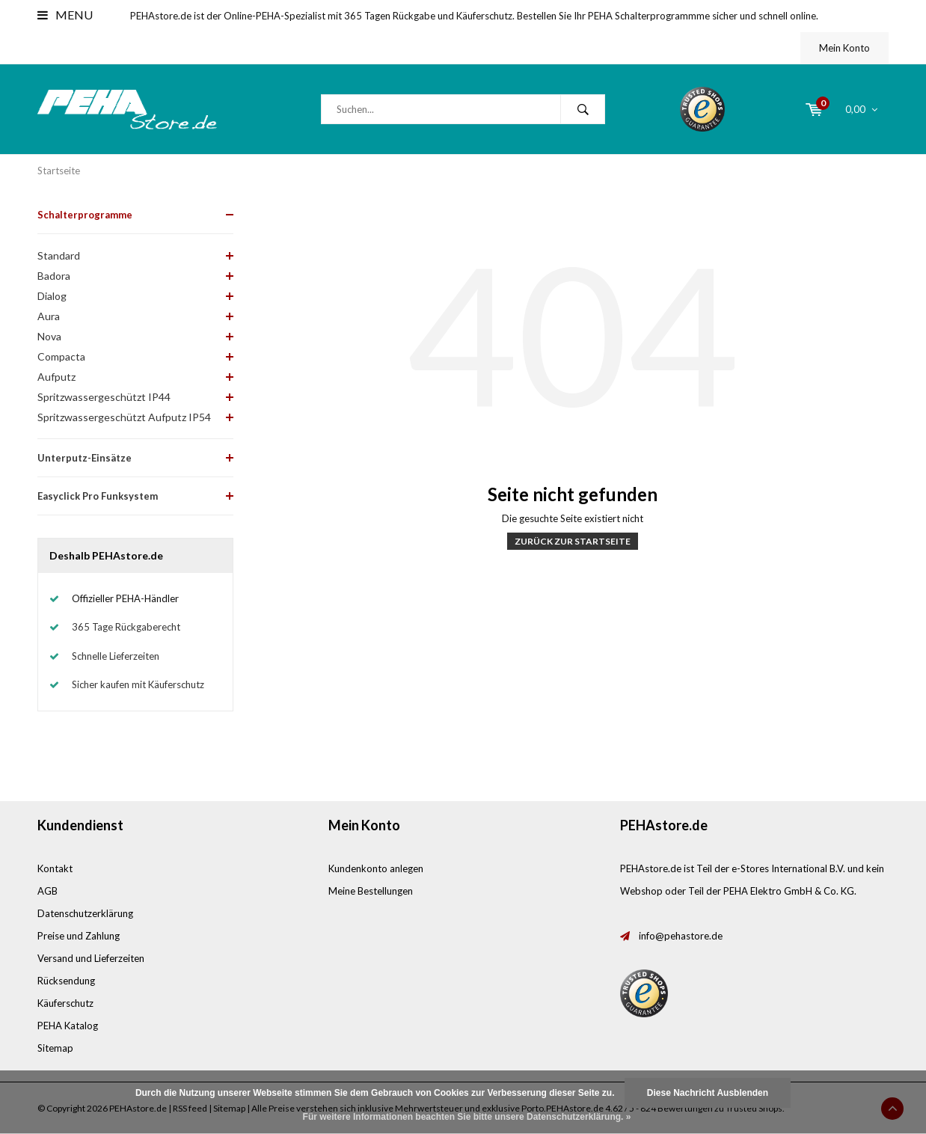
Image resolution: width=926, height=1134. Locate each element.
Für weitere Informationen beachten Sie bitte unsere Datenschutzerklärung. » (467, 1117)
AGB (47, 891)
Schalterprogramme (84, 215)
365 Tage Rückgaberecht (126, 627)
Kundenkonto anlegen (375, 868)
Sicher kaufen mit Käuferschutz (138, 684)
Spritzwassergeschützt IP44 (104, 396)
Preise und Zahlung (78, 936)
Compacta (61, 356)
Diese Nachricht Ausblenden (707, 1093)
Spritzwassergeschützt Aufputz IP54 (124, 417)
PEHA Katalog (67, 1026)
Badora (53, 275)
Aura (48, 316)
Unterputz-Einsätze (84, 458)
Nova (49, 336)
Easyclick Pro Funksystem (97, 496)
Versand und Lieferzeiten (90, 958)
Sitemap (55, 1048)
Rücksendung (66, 981)
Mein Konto (844, 48)
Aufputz (56, 376)
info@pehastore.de (681, 936)
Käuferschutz (65, 1003)
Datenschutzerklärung (85, 913)
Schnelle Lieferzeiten (115, 656)
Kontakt (55, 868)
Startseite (58, 171)
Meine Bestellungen (370, 891)
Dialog (52, 295)
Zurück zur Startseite (573, 541)
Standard (58, 255)
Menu (65, 14)
